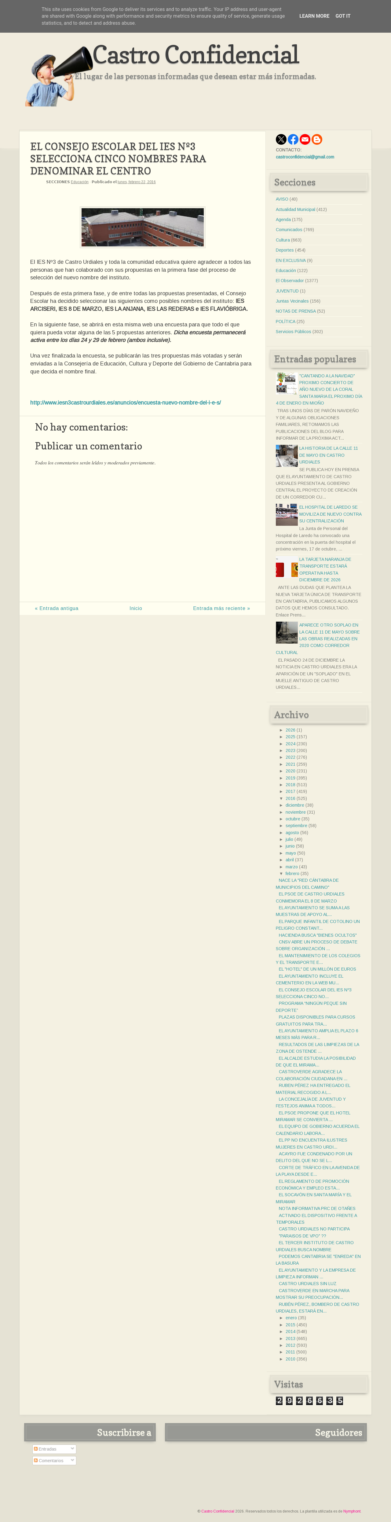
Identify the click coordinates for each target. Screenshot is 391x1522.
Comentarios (49, 1460)
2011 (290, 1351)
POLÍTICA (285, 321)
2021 (290, 764)
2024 (290, 743)
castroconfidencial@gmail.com (305, 156)
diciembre (295, 805)
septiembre (296, 825)
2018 (290, 784)
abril (290, 859)
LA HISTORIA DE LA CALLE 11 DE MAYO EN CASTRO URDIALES (328, 455)
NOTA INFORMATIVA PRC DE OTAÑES (317, 1208)
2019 (290, 778)
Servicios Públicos (293, 331)
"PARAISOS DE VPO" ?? (302, 1235)
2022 (290, 757)
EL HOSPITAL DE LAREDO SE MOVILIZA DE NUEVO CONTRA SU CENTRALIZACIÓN (330, 514)
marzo (292, 866)
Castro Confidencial (195, 54)
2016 (290, 798)
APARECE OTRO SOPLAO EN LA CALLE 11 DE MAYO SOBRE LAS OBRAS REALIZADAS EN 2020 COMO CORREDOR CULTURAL (318, 639)
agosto (292, 832)
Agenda (283, 219)
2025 (290, 736)
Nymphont (351, 1511)
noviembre (296, 812)
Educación (80, 182)
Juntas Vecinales (292, 301)
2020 (290, 770)
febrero (292, 873)
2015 (290, 1324)
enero (291, 1317)
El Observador (290, 280)
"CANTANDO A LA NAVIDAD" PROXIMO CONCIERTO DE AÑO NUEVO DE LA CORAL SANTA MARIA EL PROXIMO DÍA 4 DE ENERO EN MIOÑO (319, 389)
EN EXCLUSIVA (291, 260)
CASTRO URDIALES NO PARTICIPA (314, 1228)
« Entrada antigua (57, 608)
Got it (342, 16)
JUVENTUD (287, 291)
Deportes (285, 250)
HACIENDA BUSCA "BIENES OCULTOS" (318, 935)
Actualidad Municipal (295, 209)
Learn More (314, 16)
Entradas (45, 1449)
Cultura (283, 240)
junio (290, 846)
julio (289, 839)
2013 (290, 1338)
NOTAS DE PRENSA (296, 311)
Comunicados (289, 229)
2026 (290, 730)
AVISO (282, 199)
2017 (290, 791)
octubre (293, 818)
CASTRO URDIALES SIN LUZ (308, 1283)
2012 (290, 1345)
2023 (290, 750)
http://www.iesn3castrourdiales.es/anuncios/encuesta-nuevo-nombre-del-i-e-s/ (125, 403)
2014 (290, 1331)
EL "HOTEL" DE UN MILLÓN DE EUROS (317, 969)
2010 (290, 1359)
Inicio (136, 608)
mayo (291, 853)
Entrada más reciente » (221, 608)
